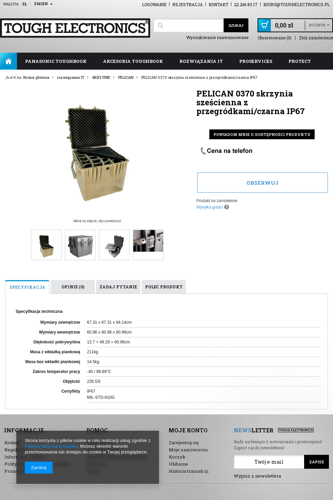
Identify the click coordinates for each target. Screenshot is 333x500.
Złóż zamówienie (316, 37)
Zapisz (316, 461)
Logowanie (154, 4)
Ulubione (178, 464)
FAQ (13, 78)
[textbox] (188, 25)
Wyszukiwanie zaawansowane (217, 37)
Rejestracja (187, 4)
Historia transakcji (188, 471)
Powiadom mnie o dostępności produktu (262, 134)
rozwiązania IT (201, 61)
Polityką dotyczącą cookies (51, 446)
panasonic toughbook (56, 61)
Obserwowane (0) (275, 37)
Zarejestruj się (184, 443)
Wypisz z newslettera (257, 476)
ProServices (255, 61)
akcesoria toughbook (133, 61)
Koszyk (177, 457)
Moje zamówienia (188, 450)
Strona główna (8, 61)
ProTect (299, 61)
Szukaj (235, 25)
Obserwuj (262, 182)
